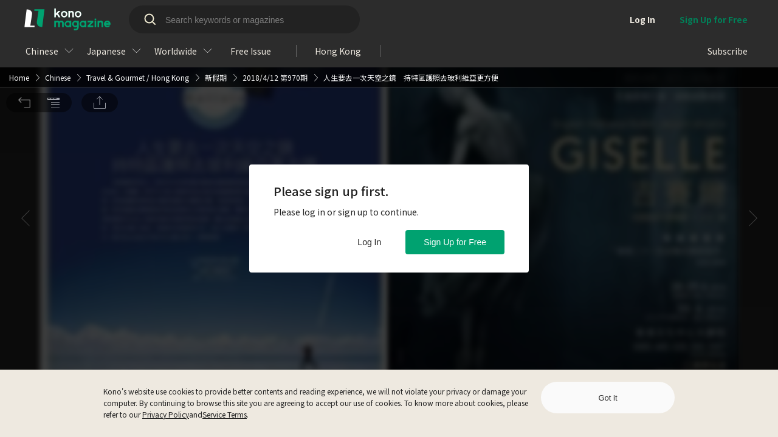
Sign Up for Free (455, 242)
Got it (607, 397)
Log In (369, 242)
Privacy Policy (165, 414)
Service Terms (224, 414)
